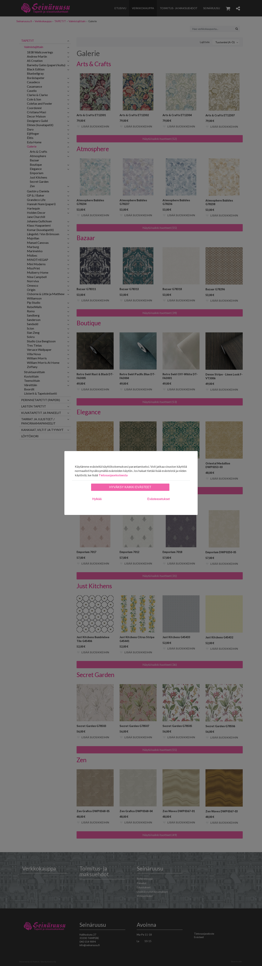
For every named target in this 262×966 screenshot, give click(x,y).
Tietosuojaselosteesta (113, 475)
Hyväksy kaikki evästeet (130, 487)
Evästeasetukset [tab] (158, 499)
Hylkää (97, 499)
